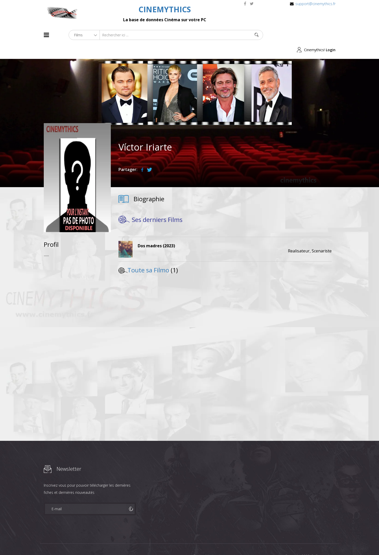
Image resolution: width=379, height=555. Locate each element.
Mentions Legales (104, 541)
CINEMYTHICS (164, 9)
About (45, 541)
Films (59, 541)
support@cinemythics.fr (315, 3)
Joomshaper (234, 541)
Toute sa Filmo (148, 255)
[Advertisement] (77, 323)
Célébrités (77, 541)
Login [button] (330, 35)
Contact (130, 541)
